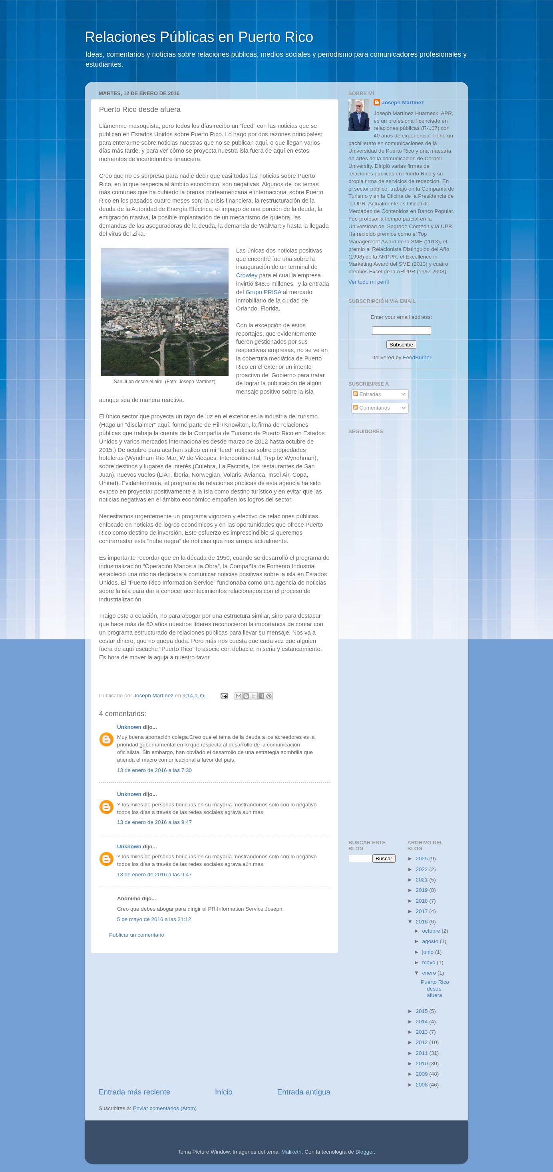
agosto (431, 941)
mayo (429, 962)
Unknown (129, 727)
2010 (422, 1064)
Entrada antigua (303, 1092)
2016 (422, 922)
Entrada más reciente (135, 1092)
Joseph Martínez (403, 102)
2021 (422, 880)
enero (430, 973)
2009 (422, 1074)
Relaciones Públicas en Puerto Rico (199, 37)
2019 (422, 890)
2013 (422, 1032)
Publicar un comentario (136, 935)
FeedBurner (417, 357)
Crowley (247, 275)
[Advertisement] (214, 1020)
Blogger (365, 1152)
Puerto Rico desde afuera (435, 988)
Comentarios (371, 408)
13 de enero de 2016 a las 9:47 (154, 822)
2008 (422, 1085)
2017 (422, 911)
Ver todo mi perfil (368, 282)
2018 (422, 901)
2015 (422, 1011)
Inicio (224, 1092)
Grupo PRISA (263, 292)
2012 (422, 1042)
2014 (422, 1022)
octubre (432, 931)
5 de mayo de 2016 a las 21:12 (154, 919)
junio (428, 952)
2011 (422, 1053)
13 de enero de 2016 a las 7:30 (154, 770)
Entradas (367, 394)
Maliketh (291, 1152)
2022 (422, 869)
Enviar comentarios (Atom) (165, 1108)
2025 (422, 859)
